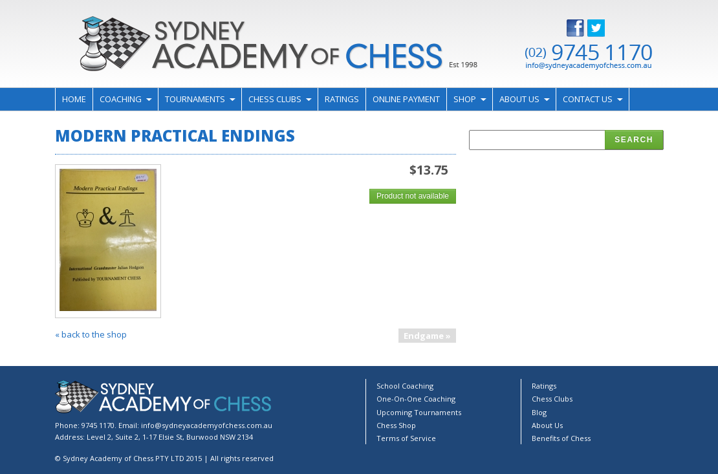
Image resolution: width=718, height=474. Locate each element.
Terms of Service (406, 438)
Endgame (424, 335)
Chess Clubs (274, 99)
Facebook (585, 28)
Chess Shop (396, 425)
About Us (519, 99)
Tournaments (195, 99)
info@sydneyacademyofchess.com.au (206, 425)
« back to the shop (91, 334)
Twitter (606, 28)
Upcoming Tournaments (418, 412)
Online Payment (406, 99)
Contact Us (588, 99)
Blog (539, 412)
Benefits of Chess (561, 438)
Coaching (121, 99)
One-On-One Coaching (415, 399)
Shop (464, 99)
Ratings (342, 99)
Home (74, 99)
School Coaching (404, 386)
